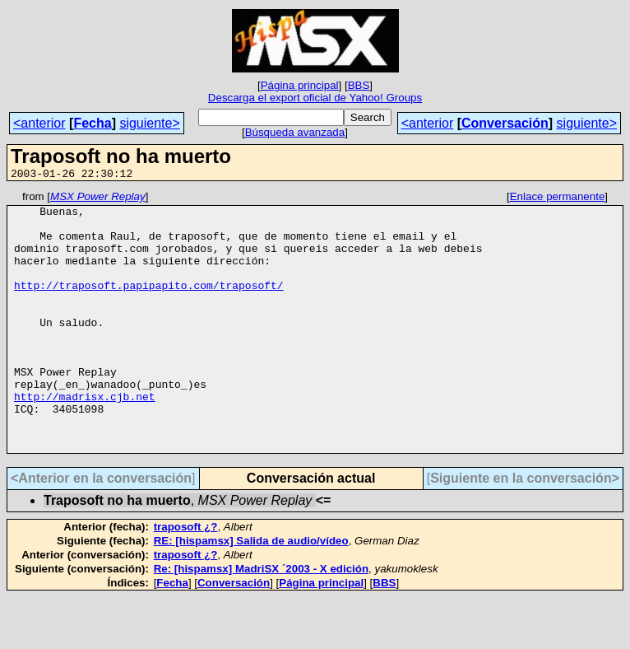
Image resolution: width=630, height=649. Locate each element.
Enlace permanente (557, 199)
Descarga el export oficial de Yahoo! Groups (315, 97)
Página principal (300, 85)
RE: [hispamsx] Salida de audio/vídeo (251, 592)
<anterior (39, 123)
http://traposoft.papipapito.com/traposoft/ (149, 304)
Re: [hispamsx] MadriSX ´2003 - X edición (261, 620)
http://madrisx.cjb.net (84, 438)
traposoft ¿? (186, 578)
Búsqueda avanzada (295, 132)
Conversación (505, 123)
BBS (359, 85)
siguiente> (149, 123)
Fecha (92, 123)
